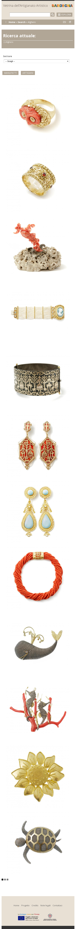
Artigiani (27, 72)
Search (21, 22)
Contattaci (57, 905)
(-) (5, 42)
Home (12, 22)
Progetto (25, 905)
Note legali (45, 905)
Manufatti (10, 72)
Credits (35, 905)
